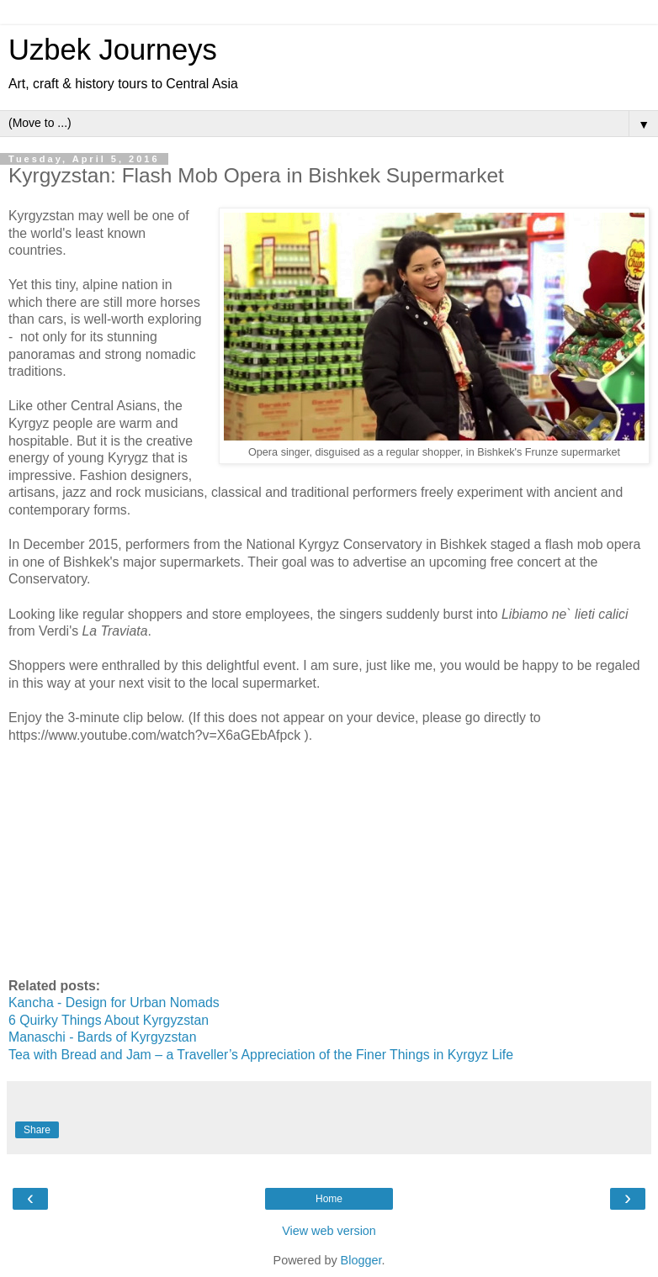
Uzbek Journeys (112, 50)
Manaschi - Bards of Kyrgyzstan (102, 1037)
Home (329, 1199)
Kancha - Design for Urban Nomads (114, 1002)
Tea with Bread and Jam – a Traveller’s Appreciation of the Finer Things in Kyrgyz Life (260, 1054)
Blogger (361, 1260)
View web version (329, 1230)
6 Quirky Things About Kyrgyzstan (108, 1020)
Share (37, 1130)
